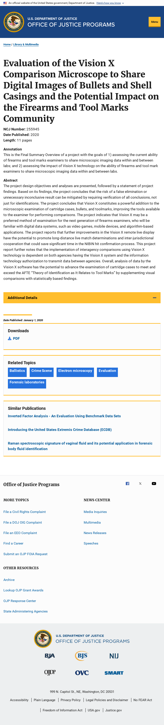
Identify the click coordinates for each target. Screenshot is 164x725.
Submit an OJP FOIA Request (25, 554)
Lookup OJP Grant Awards (23, 590)
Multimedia (92, 522)
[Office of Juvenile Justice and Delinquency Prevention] (50, 676)
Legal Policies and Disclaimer (107, 700)
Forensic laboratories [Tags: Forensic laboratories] (27, 382)
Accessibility (19, 700)
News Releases (95, 533)
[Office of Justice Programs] (13, 22)
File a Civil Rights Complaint (24, 512)
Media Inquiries (95, 512)
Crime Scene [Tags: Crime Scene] (41, 370)
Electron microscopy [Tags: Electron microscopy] (75, 370)
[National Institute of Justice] (114, 659)
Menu (154, 21)
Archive (9, 580)
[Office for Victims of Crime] (82, 676)
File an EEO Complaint (20, 533)
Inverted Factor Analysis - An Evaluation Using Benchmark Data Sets (64, 416)
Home (7, 44)
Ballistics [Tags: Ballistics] (17, 370)
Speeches (91, 543)
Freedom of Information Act (62, 710)
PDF (16, 338)
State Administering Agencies (25, 611)
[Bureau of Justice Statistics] (82, 661)
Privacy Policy (71, 700)
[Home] (71, 22)
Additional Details (22, 298)
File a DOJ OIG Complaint (22, 522)
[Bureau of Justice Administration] (50, 659)
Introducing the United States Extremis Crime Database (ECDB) (60, 429)
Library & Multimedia (26, 44)
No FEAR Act (142, 700)
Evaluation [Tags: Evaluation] (107, 370)
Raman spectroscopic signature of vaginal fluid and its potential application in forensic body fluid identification (80, 446)
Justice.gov (113, 710)
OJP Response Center (19, 601)
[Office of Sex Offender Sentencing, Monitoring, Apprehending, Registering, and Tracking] (114, 675)
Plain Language (44, 700)
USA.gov (94, 710)
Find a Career (13, 543)
